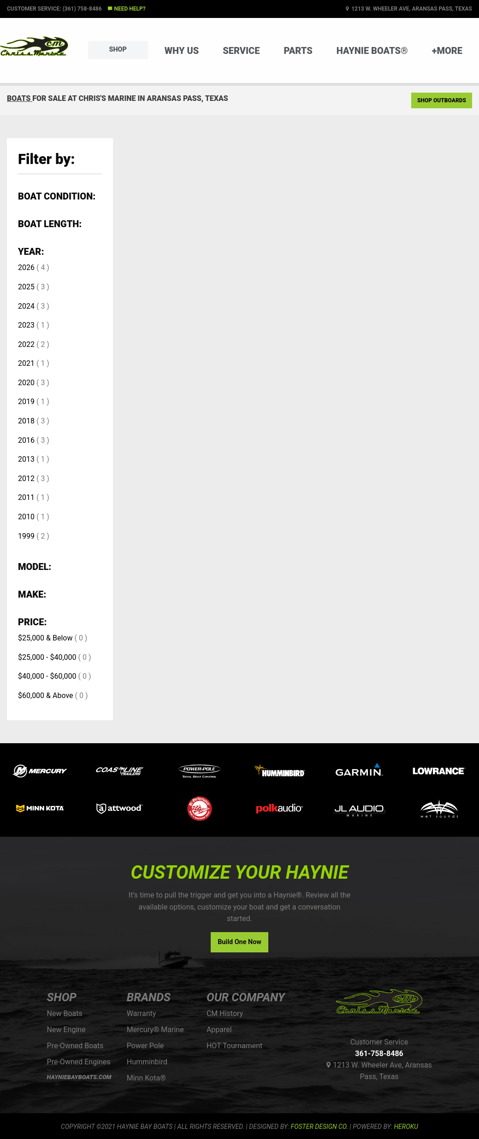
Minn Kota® (146, 1078)
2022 (26, 344)
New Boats (65, 1013)
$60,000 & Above (45, 695)
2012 (26, 478)
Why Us (182, 50)
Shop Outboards (441, 100)
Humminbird (147, 1061)
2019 (26, 401)
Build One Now (239, 942)
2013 (26, 459)
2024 (26, 306)
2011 (26, 497)
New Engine (66, 1029)
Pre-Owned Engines (79, 1061)
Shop (118, 49)
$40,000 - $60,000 (47, 676)
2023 (26, 325)
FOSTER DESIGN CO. (319, 1126)
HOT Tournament (234, 1045)
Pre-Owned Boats (75, 1045)
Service (241, 50)
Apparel (219, 1029)
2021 (26, 363)
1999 (26, 536)
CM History (225, 1013)
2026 (26, 267)
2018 (26, 421)
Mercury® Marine (155, 1029)
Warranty (141, 1013)
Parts (298, 50)
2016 (26, 440)
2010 (26, 516)
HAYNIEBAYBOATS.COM (79, 1077)
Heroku (406, 1126)
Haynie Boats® (372, 50)
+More (447, 50)
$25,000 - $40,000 (47, 657)
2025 (26, 286)
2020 (26, 382)
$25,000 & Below (45, 638)
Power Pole (145, 1045)
